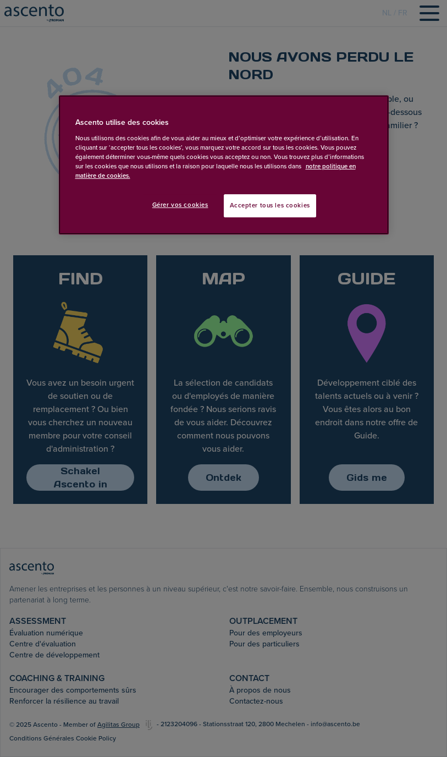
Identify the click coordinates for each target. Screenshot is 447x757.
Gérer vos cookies (180, 205)
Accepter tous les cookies (270, 205)
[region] (224, 165)
